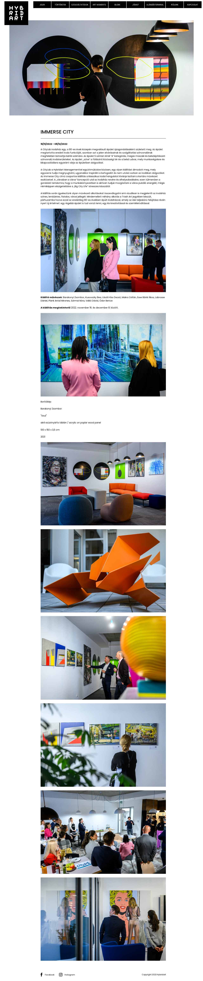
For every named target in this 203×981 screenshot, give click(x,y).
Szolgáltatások (79, 4)
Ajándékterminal (155, 4)
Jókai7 (135, 4)
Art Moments (99, 4)
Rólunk (174, 4)
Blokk (117, 4)
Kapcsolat (192, 4)
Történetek (60, 4)
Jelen (42, 4)
